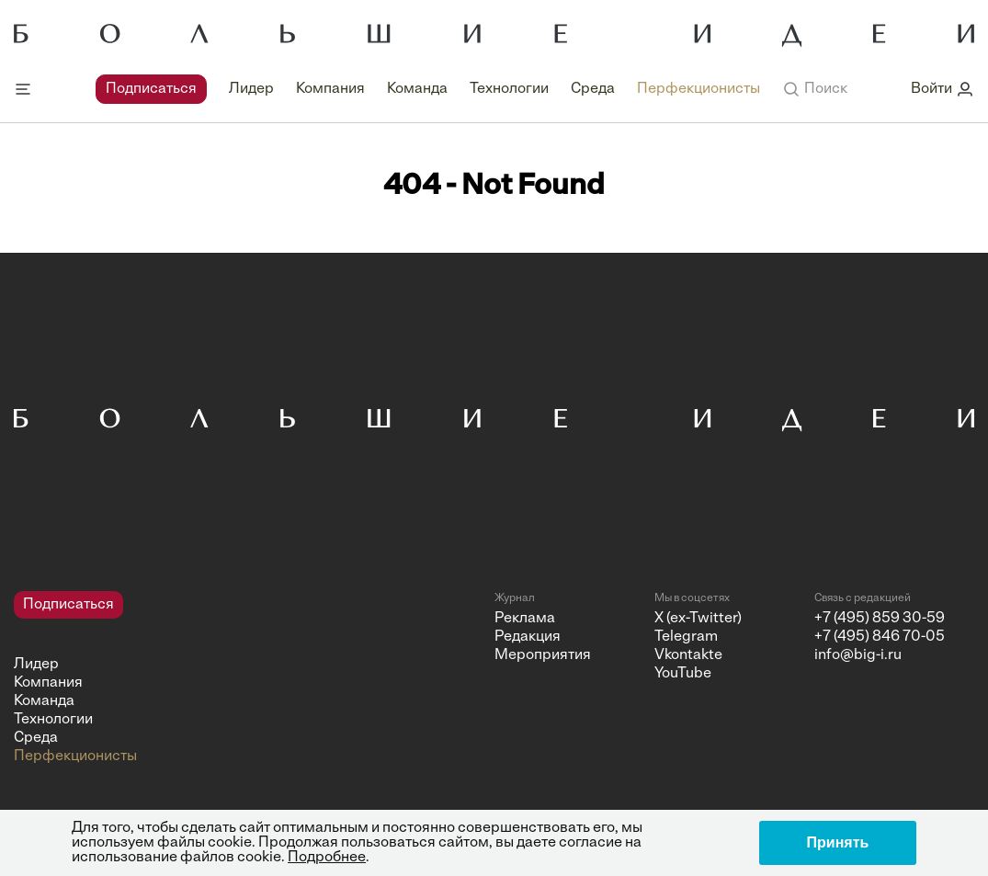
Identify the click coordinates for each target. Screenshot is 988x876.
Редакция (527, 637)
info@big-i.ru (858, 655)
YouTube (682, 673)
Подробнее (327, 857)
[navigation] (428, 89)
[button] (814, 89)
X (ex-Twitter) (698, 618)
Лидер (251, 89)
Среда (593, 89)
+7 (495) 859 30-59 (879, 618)
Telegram (686, 637)
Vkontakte (688, 655)
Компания (330, 89)
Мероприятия (542, 655)
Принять (838, 842)
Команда (417, 89)
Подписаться (151, 89)
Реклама (524, 618)
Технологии (509, 89)
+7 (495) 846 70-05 (879, 637)
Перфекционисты (698, 89)
